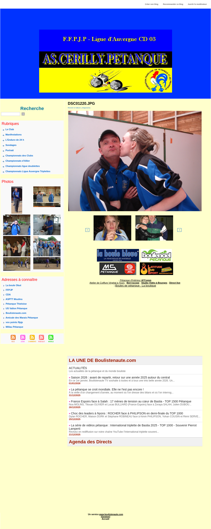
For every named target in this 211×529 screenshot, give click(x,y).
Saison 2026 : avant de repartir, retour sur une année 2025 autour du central (120, 377)
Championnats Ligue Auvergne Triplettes (27, 171)
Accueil (105, 519)
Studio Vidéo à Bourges (154, 283)
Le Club (9, 129)
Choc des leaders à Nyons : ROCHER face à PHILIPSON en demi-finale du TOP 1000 (127, 413)
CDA (8, 294)
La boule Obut (13, 285)
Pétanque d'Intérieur (135, 280)
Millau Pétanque (14, 327)
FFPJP (9, 290)
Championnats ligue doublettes (22, 166)
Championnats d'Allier (17, 161)
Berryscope (133, 283)
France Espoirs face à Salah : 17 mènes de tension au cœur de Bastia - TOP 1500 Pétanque (131, 401)
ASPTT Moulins (14, 299)
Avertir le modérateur (197, 4)
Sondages (11, 145)
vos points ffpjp (14, 322)
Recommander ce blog (173, 4)
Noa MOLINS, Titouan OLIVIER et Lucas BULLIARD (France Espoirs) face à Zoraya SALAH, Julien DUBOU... (130, 404)
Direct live (174, 283)
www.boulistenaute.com (111, 514)
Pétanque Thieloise (16, 303)
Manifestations (13, 135)
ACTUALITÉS (78, 368)
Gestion (105, 517)
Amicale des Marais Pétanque (22, 317)
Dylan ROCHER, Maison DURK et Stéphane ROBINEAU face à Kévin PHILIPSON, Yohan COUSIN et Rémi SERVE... (134, 416)
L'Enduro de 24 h (14, 140)
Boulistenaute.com (16, 313)
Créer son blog (151, 4)
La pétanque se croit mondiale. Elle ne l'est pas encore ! (107, 389)
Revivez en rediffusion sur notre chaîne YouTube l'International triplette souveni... (114, 431)
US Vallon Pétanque (16, 308)
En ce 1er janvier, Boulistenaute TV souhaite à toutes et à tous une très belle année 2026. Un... (122, 380)
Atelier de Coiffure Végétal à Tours (107, 283)
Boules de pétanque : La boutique (135, 285)
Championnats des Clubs (19, 156)
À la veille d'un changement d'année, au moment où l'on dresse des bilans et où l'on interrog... (121, 392)
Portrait (9, 150)
